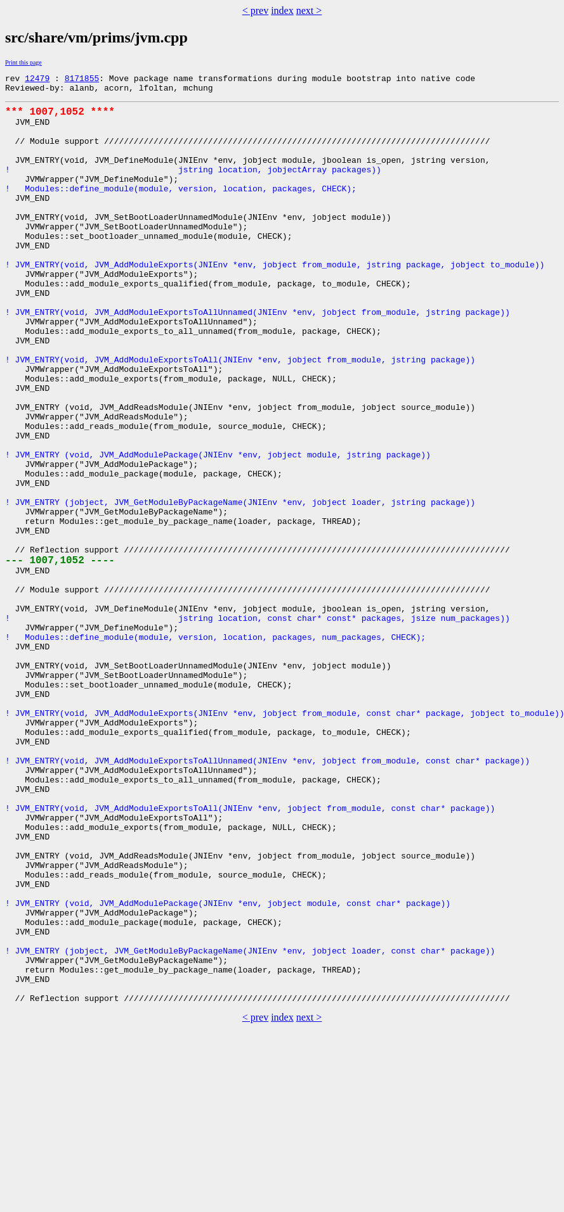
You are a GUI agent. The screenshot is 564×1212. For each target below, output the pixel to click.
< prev (255, 10)
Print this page (23, 62)
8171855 (82, 80)
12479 (37, 80)
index (282, 10)
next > (309, 10)
